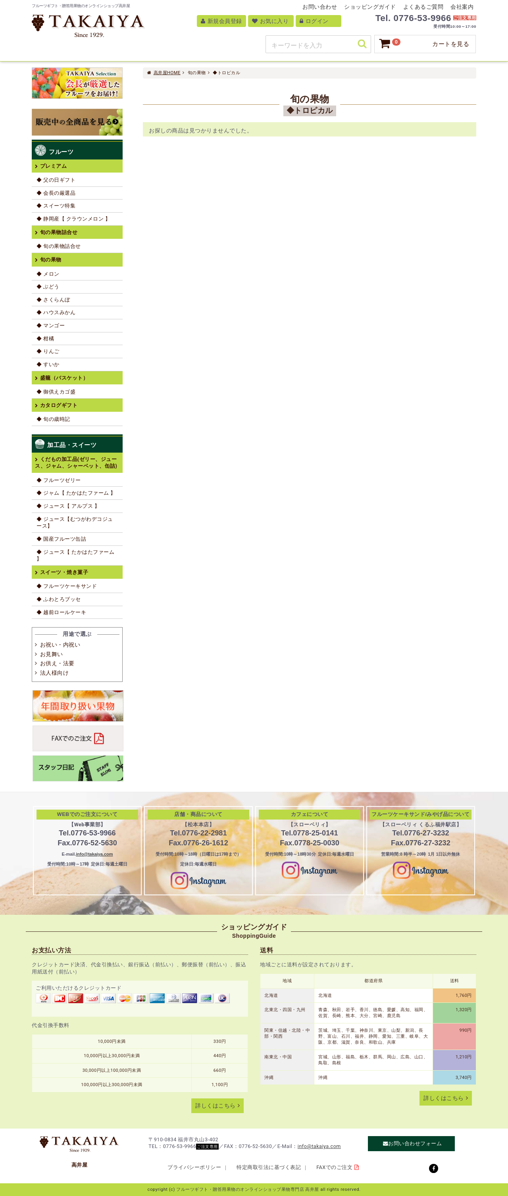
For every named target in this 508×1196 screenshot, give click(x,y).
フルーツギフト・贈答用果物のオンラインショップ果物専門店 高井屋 (247, 1189)
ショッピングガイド (370, 7)
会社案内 (461, 7)
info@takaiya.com (94, 854)
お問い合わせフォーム (415, 1143)
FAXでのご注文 (334, 1167)
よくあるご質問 (423, 7)
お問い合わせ (319, 7)
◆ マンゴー (51, 325)
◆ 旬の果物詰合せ (59, 246)
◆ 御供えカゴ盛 (56, 392)
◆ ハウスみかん (56, 312)
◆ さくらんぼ (53, 300)
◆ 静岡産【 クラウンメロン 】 (73, 219)
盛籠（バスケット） (64, 378)
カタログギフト (59, 405)
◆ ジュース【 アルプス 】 (68, 506)
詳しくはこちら (215, 1105)
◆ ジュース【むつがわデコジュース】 (75, 522)
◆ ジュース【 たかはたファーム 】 (75, 555)
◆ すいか (48, 364)
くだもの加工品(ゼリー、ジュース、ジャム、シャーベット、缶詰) (76, 462)
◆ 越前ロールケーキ (61, 612)
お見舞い (51, 654)
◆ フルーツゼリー (59, 480)
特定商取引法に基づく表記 (269, 1167)
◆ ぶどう (48, 287)
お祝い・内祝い (60, 644)
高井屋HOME (167, 72)
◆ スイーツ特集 (56, 206)
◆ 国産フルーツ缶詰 (61, 539)
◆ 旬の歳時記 (53, 419)
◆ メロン (48, 274)
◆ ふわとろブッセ (59, 599)
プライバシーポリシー (194, 1167)
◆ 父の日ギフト (56, 180)
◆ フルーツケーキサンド (67, 586)
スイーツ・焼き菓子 (64, 572)
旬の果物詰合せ (59, 232)
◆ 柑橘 (45, 339)
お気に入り (270, 21)
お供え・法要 (57, 663)
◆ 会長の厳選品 (56, 193)
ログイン (314, 21)
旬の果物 (51, 260)
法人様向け (54, 673)
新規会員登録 (221, 21)
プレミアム (53, 166)
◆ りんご (48, 351)
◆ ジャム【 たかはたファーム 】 (76, 493)
